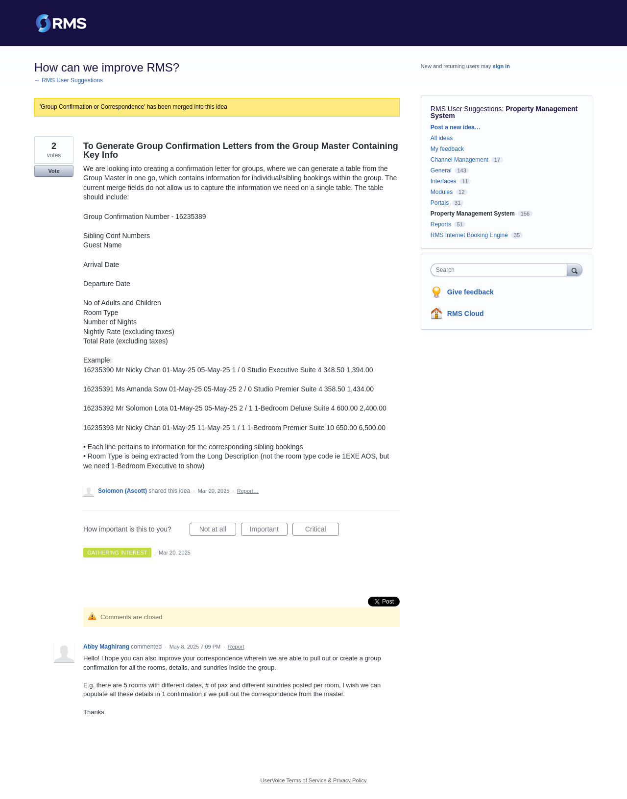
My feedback (447, 148)
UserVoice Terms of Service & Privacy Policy (314, 780)
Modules (442, 192)
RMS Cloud (465, 313)
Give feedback (470, 292)
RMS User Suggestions (466, 109)
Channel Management (459, 159)
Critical (322, 530)
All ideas (442, 138)
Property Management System (473, 213)
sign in (501, 66)
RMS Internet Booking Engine (469, 235)
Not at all (217, 530)
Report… (248, 491)
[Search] (574, 270)
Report (236, 647)
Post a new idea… (456, 127)
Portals (440, 202)
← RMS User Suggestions (68, 80)
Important (269, 530)
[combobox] (501, 269)
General (441, 170)
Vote (53, 171)
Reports (441, 224)
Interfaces (444, 181)
